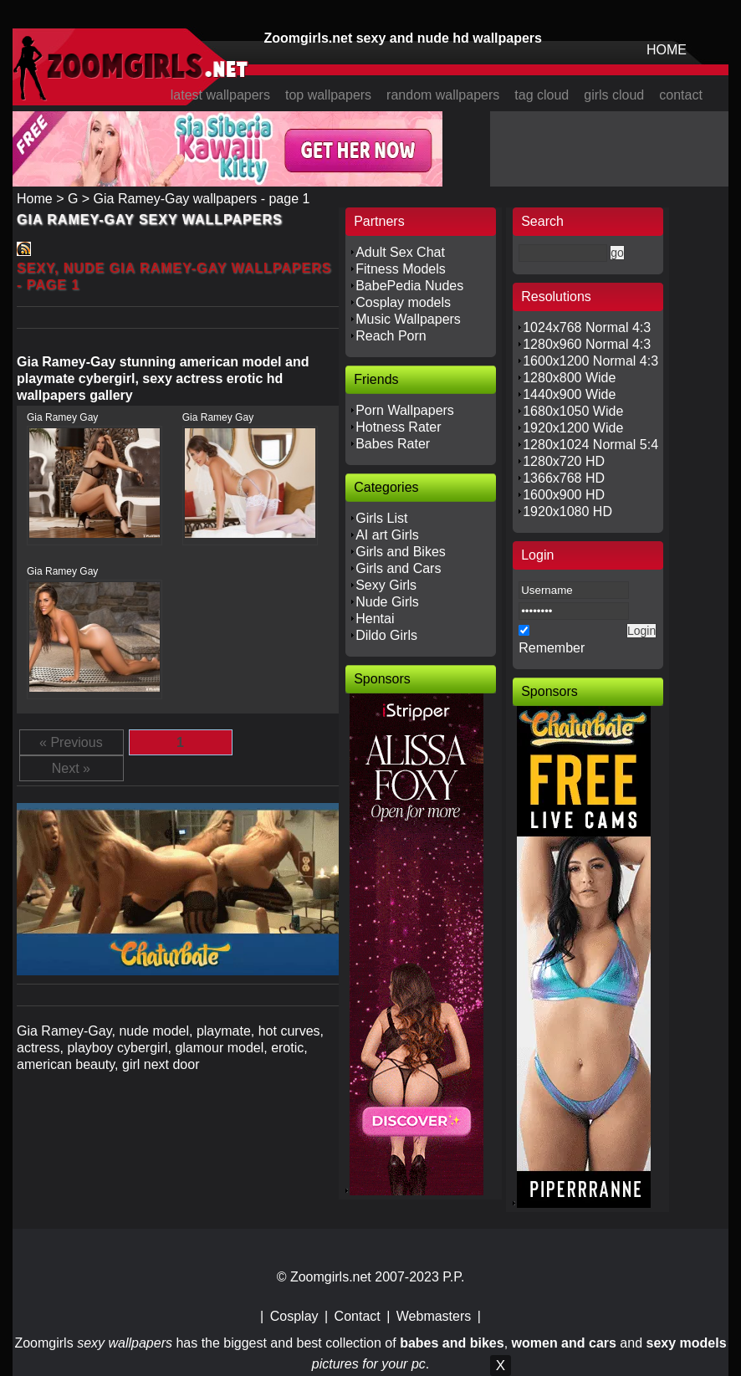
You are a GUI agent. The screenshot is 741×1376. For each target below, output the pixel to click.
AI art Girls (387, 535)
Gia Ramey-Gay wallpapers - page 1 (202, 199)
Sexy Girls (385, 585)
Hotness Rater (398, 427)
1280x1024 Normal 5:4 (590, 444)
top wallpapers (328, 95)
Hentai (374, 618)
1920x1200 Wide (573, 428)
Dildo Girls (386, 635)
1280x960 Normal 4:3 (587, 344)
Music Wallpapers (408, 319)
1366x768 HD (564, 478)
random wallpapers (442, 95)
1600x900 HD (564, 495)
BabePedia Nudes (409, 286)
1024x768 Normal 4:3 (587, 327)
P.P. (453, 1277)
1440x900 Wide (569, 394)
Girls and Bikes (400, 552)
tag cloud (541, 95)
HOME (666, 50)
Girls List (381, 518)
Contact (358, 1316)
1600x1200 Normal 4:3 (590, 361)
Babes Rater (392, 444)
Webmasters (434, 1316)
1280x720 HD (564, 461)
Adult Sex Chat (400, 252)
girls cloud (614, 95)
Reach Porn (391, 336)
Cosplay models (403, 302)
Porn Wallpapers (404, 410)
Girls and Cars (398, 568)
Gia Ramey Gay (62, 417)
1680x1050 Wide (573, 411)
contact (681, 95)
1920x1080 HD (567, 511)
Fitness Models (400, 269)
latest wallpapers (220, 95)
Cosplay (294, 1316)
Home (35, 199)
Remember (552, 648)
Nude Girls (387, 602)
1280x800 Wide (569, 378)
